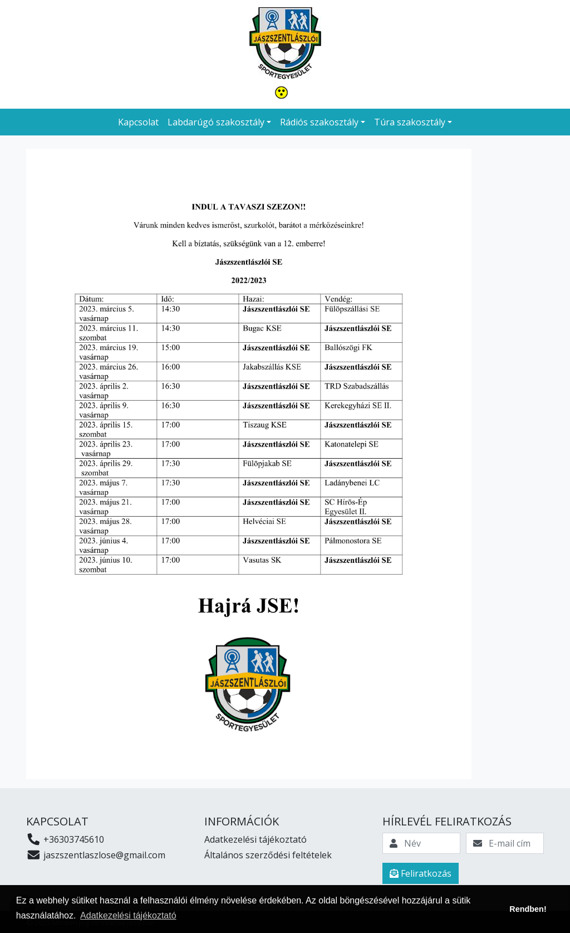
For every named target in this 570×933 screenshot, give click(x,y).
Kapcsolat (138, 122)
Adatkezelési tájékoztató (255, 839)
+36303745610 (65, 839)
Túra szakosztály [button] (409, 122)
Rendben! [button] (527, 909)
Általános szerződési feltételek (268, 855)
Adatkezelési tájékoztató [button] (128, 915)
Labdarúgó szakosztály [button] (216, 122)
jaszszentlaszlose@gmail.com (95, 855)
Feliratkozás (420, 873)
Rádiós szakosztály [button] (319, 122)
